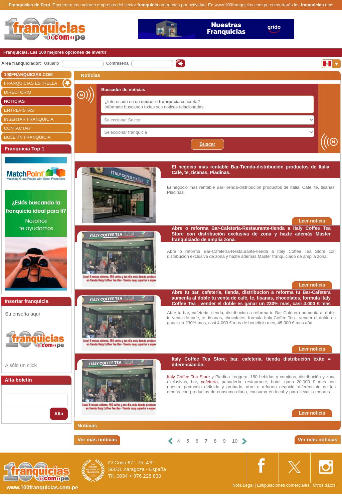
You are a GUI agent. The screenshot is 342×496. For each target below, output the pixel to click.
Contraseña (117, 63)
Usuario (51, 63)
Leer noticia (312, 220)
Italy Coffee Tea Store (188, 376)
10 (235, 441)
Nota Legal (242, 485)
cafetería (209, 381)
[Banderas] (331, 63)
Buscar (207, 144)
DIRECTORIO (17, 92)
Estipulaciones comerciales (283, 485)
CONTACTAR (17, 128)
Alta (58, 413)
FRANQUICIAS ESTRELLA (30, 83)
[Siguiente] (244, 441)
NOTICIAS (14, 101)
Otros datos (324, 485)
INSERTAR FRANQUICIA (28, 119)
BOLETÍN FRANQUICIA (27, 137)
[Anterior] (170, 441)
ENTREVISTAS (19, 110)
